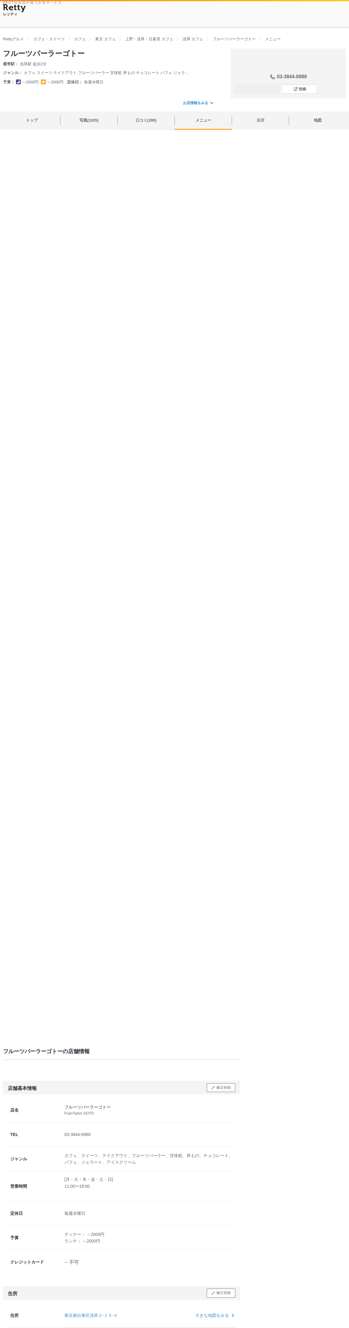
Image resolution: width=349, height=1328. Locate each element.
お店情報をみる (198, 103)
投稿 (302, 89)
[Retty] (14, 8)
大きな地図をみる (214, 1315)
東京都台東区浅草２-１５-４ (91, 1315)
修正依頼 (223, 1087)
